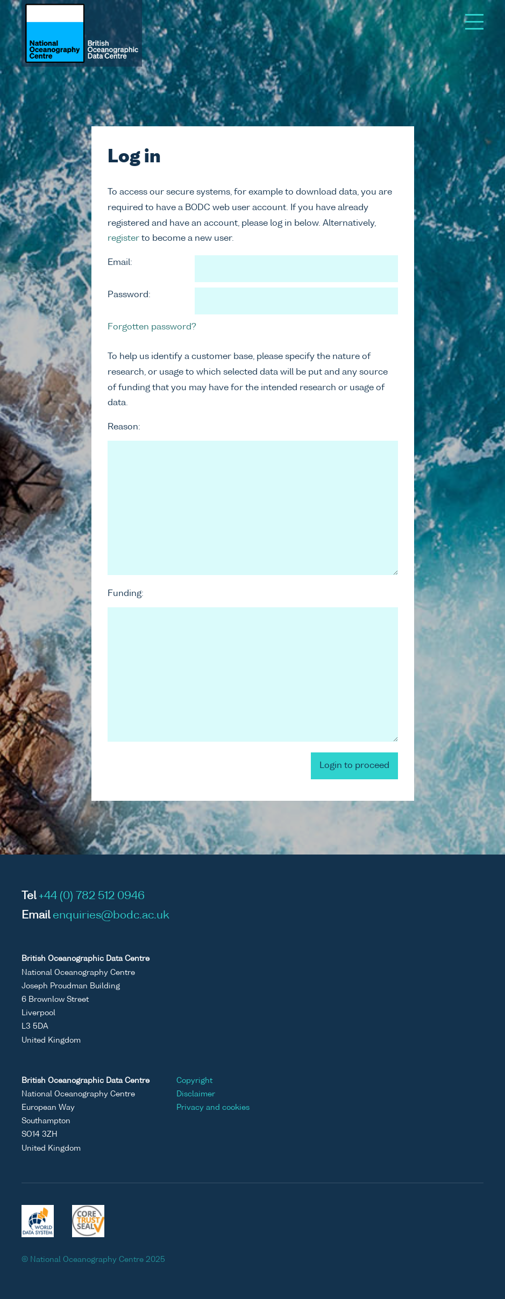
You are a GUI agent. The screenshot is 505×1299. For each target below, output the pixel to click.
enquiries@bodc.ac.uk (111, 915)
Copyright (194, 1081)
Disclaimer (195, 1094)
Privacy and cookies (213, 1107)
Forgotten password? (152, 327)
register (123, 238)
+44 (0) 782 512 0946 (92, 896)
